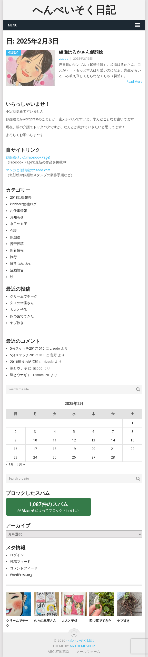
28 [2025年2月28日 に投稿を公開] (113, 457)
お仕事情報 (18, 211)
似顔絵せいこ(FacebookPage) (28, 157)
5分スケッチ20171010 (27, 348)
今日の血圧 (18, 224)
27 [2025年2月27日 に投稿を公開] (93, 457)
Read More (134, 81)
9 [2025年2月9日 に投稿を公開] (16, 440)
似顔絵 (15, 237)
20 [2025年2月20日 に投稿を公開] (93, 449)
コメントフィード (23, 568)
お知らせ (17, 217)
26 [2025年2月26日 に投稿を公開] (74, 457)
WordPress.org (21, 575)
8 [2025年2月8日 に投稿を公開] (132, 432)
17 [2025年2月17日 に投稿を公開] (35, 449)
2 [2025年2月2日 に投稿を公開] (16, 432)
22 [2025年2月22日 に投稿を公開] (132, 449)
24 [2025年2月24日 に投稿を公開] (35, 457)
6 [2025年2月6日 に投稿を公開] (93, 432)
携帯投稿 (17, 244)
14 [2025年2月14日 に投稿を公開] (113, 440)
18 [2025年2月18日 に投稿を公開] (55, 449)
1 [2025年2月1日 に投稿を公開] (132, 423)
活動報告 (17, 270)
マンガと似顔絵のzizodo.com (28, 170)
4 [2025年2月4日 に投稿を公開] (55, 432)
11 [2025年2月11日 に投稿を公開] (55, 440)
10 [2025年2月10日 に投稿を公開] (35, 440)
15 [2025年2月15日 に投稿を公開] (132, 440)
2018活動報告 (20, 197)
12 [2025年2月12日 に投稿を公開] (74, 440)
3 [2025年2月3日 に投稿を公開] (35, 432)
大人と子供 (18, 309)
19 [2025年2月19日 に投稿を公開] (74, 449)
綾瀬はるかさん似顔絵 (81, 52)
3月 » (21, 464)
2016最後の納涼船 (24, 362)
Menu (12, 25)
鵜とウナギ (18, 368)
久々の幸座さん (22, 303)
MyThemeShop (82, 646)
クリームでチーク (23, 296)
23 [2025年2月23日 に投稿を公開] (16, 457)
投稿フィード (20, 562)
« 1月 (10, 464)
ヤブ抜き (17, 323)
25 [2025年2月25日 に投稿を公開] (55, 457)
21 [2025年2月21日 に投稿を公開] (113, 449)
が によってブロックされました (48, 506)
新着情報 (17, 250)
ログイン (17, 555)
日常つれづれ (20, 263)
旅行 (13, 257)
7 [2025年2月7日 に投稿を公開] (113, 432)
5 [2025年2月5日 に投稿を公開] (74, 432)
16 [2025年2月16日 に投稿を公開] (16, 449)
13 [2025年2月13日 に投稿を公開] (93, 440)
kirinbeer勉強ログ (23, 204)
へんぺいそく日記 (74, 10)
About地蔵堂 (58, 652)
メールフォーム (88, 652)
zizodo (64, 58)
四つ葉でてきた (22, 316)
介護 (13, 230)
